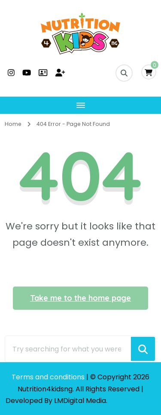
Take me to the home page (80, 298)
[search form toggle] (124, 73)
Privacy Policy (132, 401)
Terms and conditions (49, 377)
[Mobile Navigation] (80, 105)
